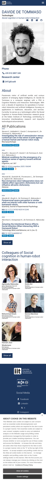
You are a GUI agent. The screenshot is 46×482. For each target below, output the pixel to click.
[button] (27, 20)
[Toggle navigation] (43, 3)
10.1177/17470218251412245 (15, 210)
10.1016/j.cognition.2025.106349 (16, 166)
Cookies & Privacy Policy (24, 465)
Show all (7, 242)
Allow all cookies (22, 471)
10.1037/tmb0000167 (12, 233)
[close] (42, 415)
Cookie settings (22, 477)
